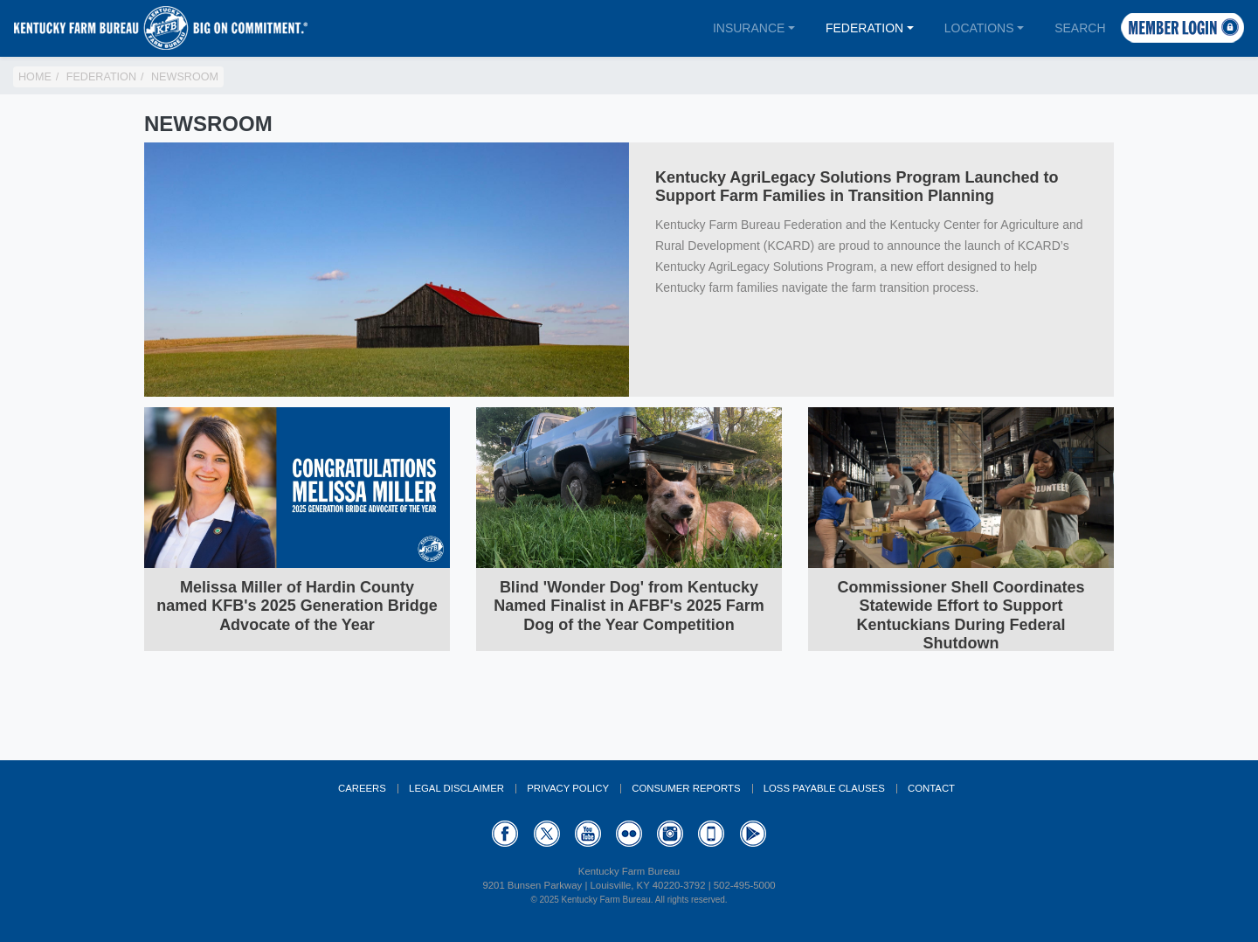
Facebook (505, 834)
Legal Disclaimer (456, 788)
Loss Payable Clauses (824, 788)
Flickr (629, 834)
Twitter (547, 834)
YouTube (588, 834)
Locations (979, 28)
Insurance (749, 28)
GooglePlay (753, 834)
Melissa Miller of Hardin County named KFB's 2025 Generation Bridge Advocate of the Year (296, 606)
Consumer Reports (686, 788)
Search (1079, 28)
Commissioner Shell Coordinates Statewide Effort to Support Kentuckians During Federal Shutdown (960, 615)
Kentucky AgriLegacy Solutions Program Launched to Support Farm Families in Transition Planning (856, 187)
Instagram (670, 834)
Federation (864, 28)
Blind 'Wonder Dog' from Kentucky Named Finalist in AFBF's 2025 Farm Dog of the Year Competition (629, 606)
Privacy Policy (568, 788)
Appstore (711, 834)
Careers (362, 788)
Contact (931, 788)
